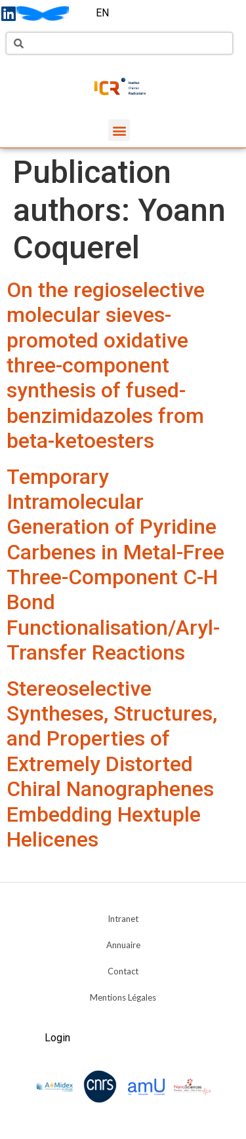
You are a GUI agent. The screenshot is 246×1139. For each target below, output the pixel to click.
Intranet (123, 918)
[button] (119, 130)
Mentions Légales (123, 997)
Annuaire (123, 945)
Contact (123, 971)
